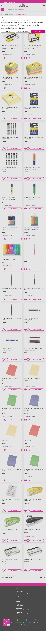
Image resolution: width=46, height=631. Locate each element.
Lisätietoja (8, 31)
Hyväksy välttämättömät (23, 31)
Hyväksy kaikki (38, 31)
